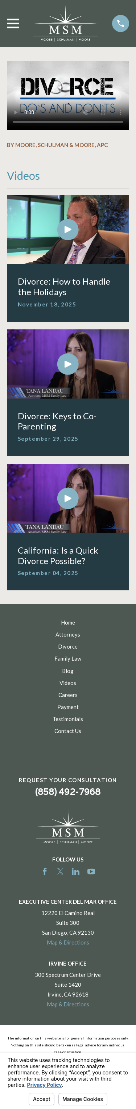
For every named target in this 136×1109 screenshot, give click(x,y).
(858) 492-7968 (67, 791)
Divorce (68, 646)
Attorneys (67, 634)
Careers (68, 695)
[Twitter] (60, 871)
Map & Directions (68, 942)
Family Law (67, 658)
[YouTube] (91, 871)
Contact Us (67, 731)
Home (68, 622)
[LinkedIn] (75, 871)
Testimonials (68, 719)
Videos (67, 683)
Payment (68, 707)
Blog (68, 671)
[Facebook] (45, 871)
